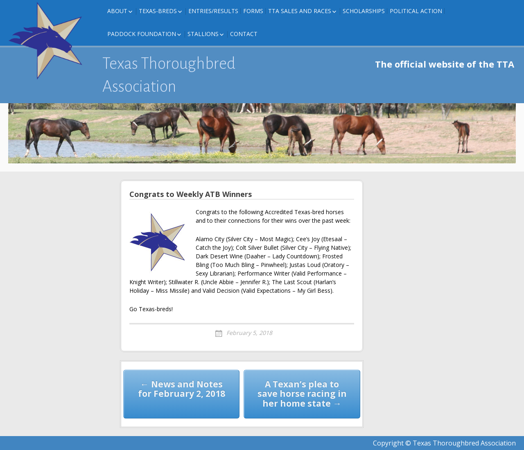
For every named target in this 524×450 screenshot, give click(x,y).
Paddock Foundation (141, 34)
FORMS (253, 11)
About (117, 11)
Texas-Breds (158, 11)
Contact (243, 34)
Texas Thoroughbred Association (168, 75)
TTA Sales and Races (299, 11)
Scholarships (364, 11)
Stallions (203, 34)
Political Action (416, 11)
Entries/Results (213, 11)
